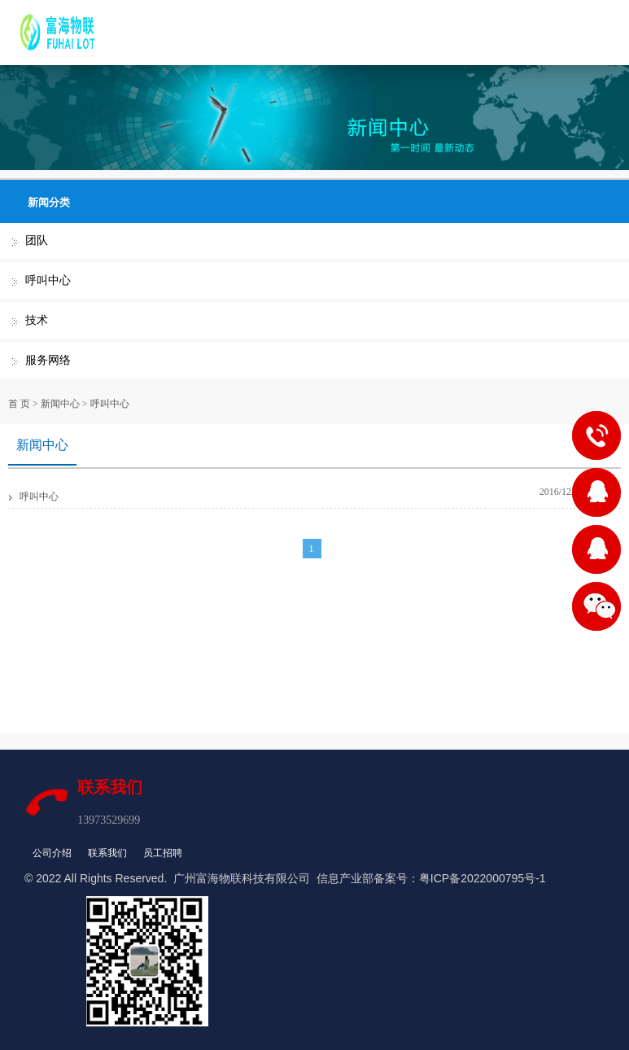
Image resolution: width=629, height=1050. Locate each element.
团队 (36, 240)
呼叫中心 (48, 280)
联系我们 (107, 853)
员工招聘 (162, 853)
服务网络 (48, 360)
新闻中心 (60, 403)
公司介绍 (52, 853)
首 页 (19, 403)
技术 (36, 320)
